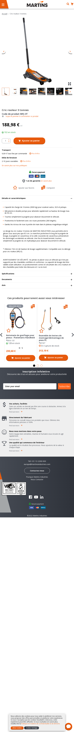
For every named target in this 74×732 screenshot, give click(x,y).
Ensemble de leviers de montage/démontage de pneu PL (51, 337)
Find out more (15, 412)
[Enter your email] (29, 386)
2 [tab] (38, 366)
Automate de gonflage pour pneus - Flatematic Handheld (20, 336)
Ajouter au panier (22, 358)
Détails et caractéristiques (14, 198)
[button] (4, 51)
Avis (3, 285)
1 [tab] (34, 366)
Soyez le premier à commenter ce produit (22, 116)
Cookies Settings (31, 728)
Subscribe (64, 386)
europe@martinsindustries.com (37, 464)
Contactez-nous (37, 471)
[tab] (37, 198)
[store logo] (37, 4)
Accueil (4, 14)
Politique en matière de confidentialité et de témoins (40, 723)
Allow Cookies (17, 728)
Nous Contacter (37, 479)
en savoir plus (46, 181)
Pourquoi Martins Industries (37, 477)
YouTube (36, 497)
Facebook (30, 497)
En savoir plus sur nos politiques (14, 165)
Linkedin (41, 497)
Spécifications (8, 273)
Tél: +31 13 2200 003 (37, 461)
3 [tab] (41, 366)
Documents (7, 279)
